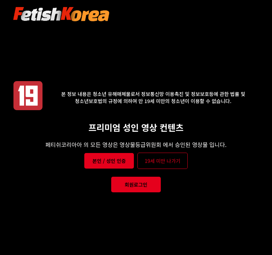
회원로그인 (136, 184)
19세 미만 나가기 (163, 160)
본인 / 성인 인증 (109, 160)
